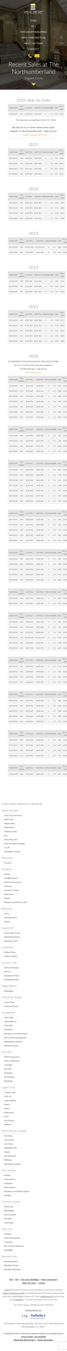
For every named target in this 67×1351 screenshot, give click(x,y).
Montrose (8, 1029)
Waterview (9, 894)
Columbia (8, 1242)
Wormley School (11, 1045)
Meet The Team (33, 43)
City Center (9, 1139)
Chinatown (7, 947)
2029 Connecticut (12, 1057)
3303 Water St (10, 1021)
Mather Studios (10, 956)
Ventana (7, 1195)
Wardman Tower (11, 1265)
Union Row (9, 1222)
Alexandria (7, 857)
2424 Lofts (9, 819)
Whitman (8, 1160)
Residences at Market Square (16, 1191)
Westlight (8, 1250)
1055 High (8, 1017)
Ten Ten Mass (10, 1156)
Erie (5, 835)
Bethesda (6, 908)
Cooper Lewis (10, 1092)
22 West (7, 1234)
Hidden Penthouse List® (13, 1293)
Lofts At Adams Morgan (14, 843)
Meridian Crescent (12, 851)
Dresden (7, 1069)
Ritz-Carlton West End (14, 1246)
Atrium (7, 874)
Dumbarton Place (11, 975)
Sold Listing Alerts (33, 134)
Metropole (9, 1112)
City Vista (8, 1144)
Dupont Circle (9, 962)
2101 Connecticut (12, 1061)
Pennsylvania (9, 1187)
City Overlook (10, 1214)
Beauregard (9, 1210)
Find (33, 20)
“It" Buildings (18, 1299)
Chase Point (9, 1002)
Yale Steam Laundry (12, 1164)
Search (7, 1289)
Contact (33, 49)
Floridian (8, 1218)
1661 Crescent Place (13, 815)
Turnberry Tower (11, 890)
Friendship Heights (12, 997)
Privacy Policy (27, 1336)
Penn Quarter (9, 1170)
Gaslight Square (11, 878)
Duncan (7, 971)
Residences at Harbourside (15, 1033)
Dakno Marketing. (45, 1340)
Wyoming (8, 1081)
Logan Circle (8, 1087)
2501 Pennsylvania (12, 1238)
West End (7, 1228)
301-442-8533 (30, 56)
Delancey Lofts (10, 831)
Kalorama (7, 1051)
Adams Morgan (10, 810)
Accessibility (40, 1336)
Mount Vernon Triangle (14, 1130)
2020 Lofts (9, 1206)
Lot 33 (7, 847)
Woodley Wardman (12, 1269)
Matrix (7, 1104)
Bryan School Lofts (12, 933)
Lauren (7, 921)
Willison (7, 1124)
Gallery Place (10, 952)
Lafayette (8, 1183)
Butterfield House (12, 937)
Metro (7, 1108)
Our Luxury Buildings (33, 31)
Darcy (6, 913)
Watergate (8, 991)
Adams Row (9, 827)
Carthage (8, 1065)
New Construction (33, 37)
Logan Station (10, 1100)
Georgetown (8, 1012)
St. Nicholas (9, 1077)
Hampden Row (10, 917)
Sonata (7, 1152)
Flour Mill (8, 1025)
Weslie (7, 898)
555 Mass (8, 1136)
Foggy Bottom (9, 985)
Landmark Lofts (11, 941)
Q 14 (6, 1116)
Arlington (7, 869)
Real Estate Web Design (24, 1340)
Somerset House (11, 1006)
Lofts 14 (7, 1096)
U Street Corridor (11, 1201)
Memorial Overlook (12, 882)
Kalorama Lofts (10, 839)
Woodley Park (9, 1256)
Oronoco (8, 862)
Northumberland (11, 979)
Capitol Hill (8, 927)
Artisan (7, 1175)
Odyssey (8, 886)
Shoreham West (11, 1261)
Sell (33, 26)
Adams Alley (9, 823)
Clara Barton (9, 1179)
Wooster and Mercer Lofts (15, 902)
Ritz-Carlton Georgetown (15, 1037)
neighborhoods (46, 1296)
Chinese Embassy (11, 967)
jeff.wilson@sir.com (36, 56)
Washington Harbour (13, 1041)
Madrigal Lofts (10, 1147)
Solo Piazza (9, 1120)
